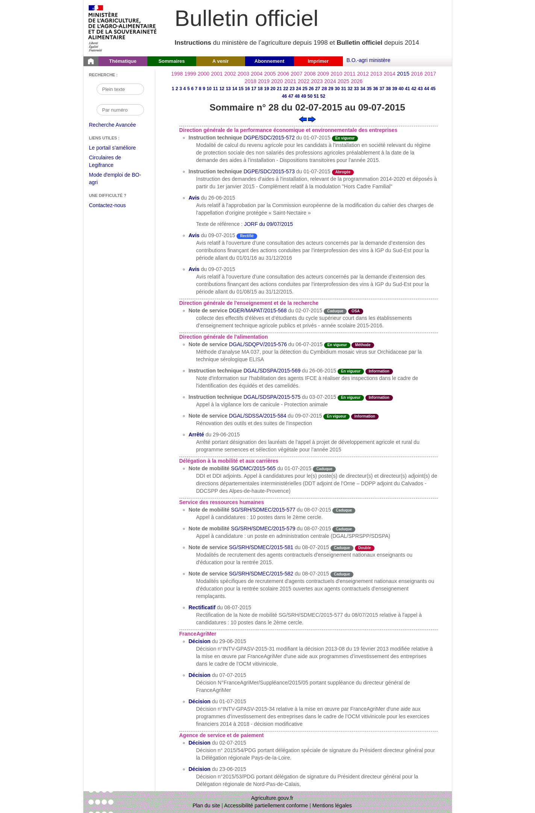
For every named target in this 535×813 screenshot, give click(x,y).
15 (240, 88)
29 (330, 88)
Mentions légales (332, 805)
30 (337, 88)
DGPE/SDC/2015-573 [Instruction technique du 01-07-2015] (269, 171)
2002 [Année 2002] (230, 74)
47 (290, 96)
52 (322, 96)
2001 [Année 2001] (217, 74)
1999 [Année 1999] (190, 74)
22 (285, 88)
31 (343, 88)
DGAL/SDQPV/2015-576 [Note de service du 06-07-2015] (258, 344)
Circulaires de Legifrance (111, 162)
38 (388, 88)
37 (381, 88)
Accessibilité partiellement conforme (266, 805)
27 (317, 88)
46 (284, 96)
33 (356, 88)
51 (316, 96)
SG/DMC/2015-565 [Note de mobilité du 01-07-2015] (253, 468)
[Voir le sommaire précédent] (303, 119)
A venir (220, 61)
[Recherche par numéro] (120, 109)
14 (234, 88)
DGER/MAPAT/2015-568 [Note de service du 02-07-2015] (258, 310)
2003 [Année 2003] (243, 74)
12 (221, 88)
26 (311, 88)
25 (304, 88)
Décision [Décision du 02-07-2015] (200, 743)
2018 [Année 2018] (250, 81)
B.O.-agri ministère (369, 60)
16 (247, 88)
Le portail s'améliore (118, 148)
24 (298, 88)
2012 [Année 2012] (363, 74)
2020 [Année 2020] (277, 81)
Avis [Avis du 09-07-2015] (194, 235)
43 (420, 88)
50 (310, 96)
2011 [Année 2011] (349, 74)
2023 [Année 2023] (317, 81)
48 (297, 96)
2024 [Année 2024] (330, 81)
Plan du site (206, 805)
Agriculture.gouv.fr (272, 798)
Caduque (335, 311)
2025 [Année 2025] (343, 81)
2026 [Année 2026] (356, 81)
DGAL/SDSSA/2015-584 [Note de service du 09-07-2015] (257, 416)
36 (375, 88)
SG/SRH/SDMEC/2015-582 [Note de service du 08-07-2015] (261, 574)
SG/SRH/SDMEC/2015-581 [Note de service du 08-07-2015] (261, 547)
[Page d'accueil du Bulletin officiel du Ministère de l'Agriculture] (91, 61)
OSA (356, 311)
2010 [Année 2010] (336, 74)
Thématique (122, 61)
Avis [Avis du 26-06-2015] (194, 198)
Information (379, 371)
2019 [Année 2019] (264, 81)
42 (413, 88)
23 (291, 88)
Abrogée (343, 172)
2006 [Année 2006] (283, 74)
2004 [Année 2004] (256, 74)
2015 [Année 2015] (403, 73)
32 (349, 88)
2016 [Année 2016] (417, 74)
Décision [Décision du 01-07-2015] (200, 701)
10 (208, 88)
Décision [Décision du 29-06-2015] (200, 641)
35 (369, 88)
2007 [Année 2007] (296, 74)
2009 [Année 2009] (323, 74)
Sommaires (171, 61)
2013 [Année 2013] (376, 74)
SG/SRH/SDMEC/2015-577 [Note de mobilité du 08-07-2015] (263, 510)
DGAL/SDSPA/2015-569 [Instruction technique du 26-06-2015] (272, 371)
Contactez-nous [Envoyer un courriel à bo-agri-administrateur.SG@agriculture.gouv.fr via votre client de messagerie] (107, 205)
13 (228, 88)
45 (432, 88)
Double (364, 548)
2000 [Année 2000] (203, 74)
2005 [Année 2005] (270, 74)
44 (426, 88)
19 (266, 88)
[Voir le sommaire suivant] (312, 119)
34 (362, 88)
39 (394, 88)
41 (407, 88)
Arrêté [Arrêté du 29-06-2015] (196, 434)
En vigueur (345, 138)
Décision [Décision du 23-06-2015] (200, 769)
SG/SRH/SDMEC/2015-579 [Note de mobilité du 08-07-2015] (263, 528)
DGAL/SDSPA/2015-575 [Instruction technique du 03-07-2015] (272, 397)
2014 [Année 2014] (389, 74)
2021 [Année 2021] (290, 81)
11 (215, 88)
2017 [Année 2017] (430, 74)
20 (272, 88)
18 (260, 88)
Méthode (362, 345)
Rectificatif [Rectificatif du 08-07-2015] (202, 607)
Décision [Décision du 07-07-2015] (200, 675)
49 (303, 96)
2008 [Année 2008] (309, 74)
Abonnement (269, 61)
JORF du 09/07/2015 (268, 224)
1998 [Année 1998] (177, 74)
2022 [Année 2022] (303, 81)
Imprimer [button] (318, 61)
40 (401, 88)
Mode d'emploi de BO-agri (115, 179)
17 (253, 88)
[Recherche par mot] (120, 89)
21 (279, 88)
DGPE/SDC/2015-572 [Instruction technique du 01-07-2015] (269, 138)
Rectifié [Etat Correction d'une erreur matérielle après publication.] (246, 236)
